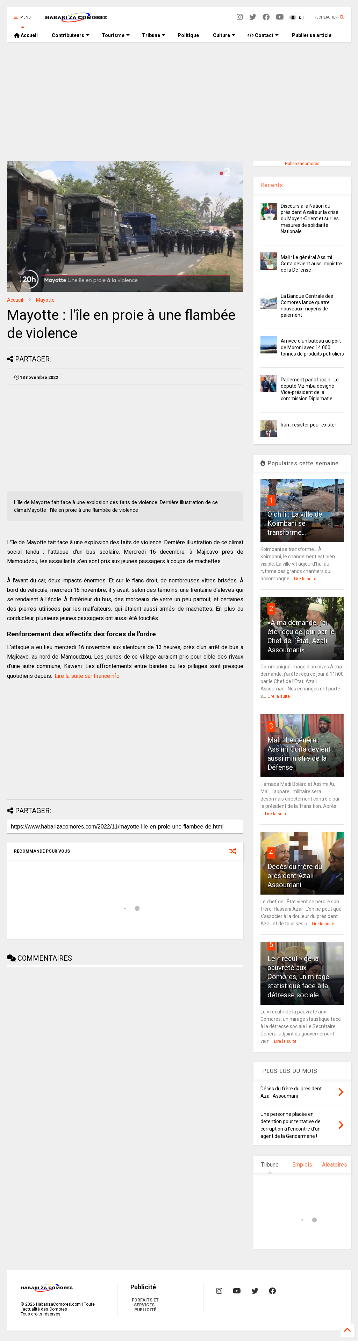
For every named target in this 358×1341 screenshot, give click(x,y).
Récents (271, 185)
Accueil (26, 35)
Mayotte (45, 300)
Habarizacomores (302, 163)
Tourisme (116, 35)
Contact (263, 35)
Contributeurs (71, 35)
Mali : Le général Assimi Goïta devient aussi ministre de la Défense (311, 263)
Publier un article (311, 35)
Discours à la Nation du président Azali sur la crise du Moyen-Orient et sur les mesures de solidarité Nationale (310, 218)
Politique (188, 35)
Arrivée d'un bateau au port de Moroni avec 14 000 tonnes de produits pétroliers (312, 347)
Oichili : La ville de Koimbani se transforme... (294, 523)
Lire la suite (305, 578)
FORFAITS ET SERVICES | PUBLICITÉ (145, 1305)
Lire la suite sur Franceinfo (87, 676)
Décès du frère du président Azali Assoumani (294, 875)
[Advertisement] (179, 102)
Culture (224, 35)
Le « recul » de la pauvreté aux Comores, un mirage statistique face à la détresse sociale (298, 976)
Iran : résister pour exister (308, 425)
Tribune (153, 35)
